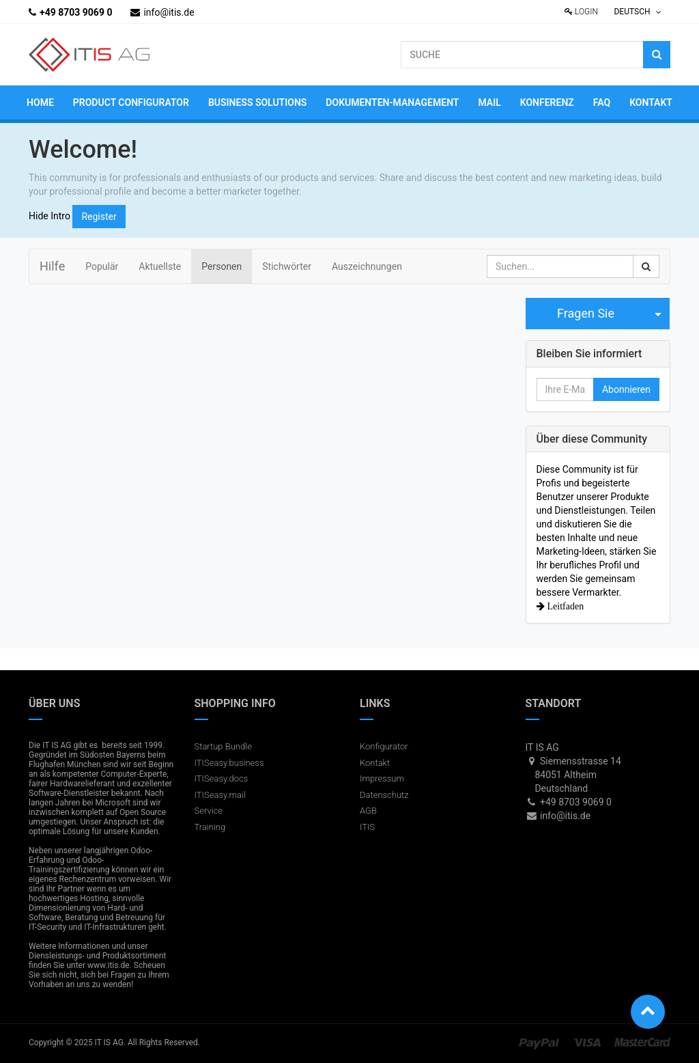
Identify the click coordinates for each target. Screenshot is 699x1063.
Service (209, 810)
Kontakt (375, 763)
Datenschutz (384, 795)
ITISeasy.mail (220, 795)
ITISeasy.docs (221, 778)
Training (210, 827)
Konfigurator (384, 746)
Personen (221, 266)
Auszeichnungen (367, 266)
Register (98, 216)
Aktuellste (160, 266)
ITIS (367, 827)
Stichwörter (286, 266)
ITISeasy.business (229, 763)
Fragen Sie (585, 313)
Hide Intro (49, 215)
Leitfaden (564, 606)
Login (581, 11)
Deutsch (637, 11)
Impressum (382, 778)
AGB (368, 810)
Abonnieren (626, 389)
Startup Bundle (223, 746)
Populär (101, 266)
